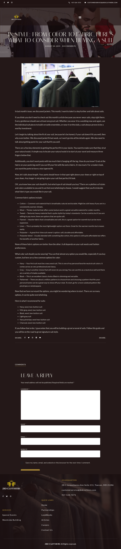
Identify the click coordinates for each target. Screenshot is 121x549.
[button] (80, 17)
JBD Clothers (52, 544)
